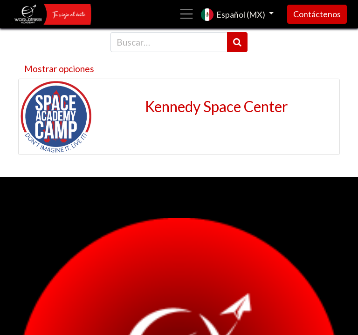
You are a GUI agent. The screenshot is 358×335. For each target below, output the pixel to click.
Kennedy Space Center (216, 106)
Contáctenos (317, 14)
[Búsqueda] (237, 42)
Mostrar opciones (59, 68)
